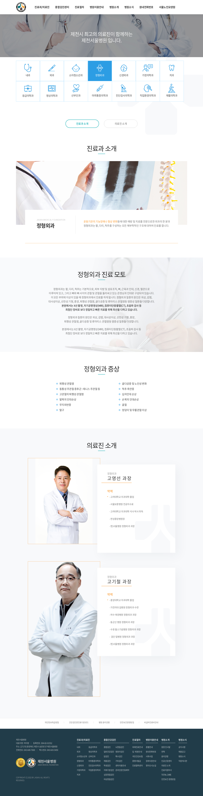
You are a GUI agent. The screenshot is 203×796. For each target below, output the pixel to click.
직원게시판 (182, 760)
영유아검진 (119, 751)
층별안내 (149, 747)
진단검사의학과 (94, 765)
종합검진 (107, 747)
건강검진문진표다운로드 (79, 722)
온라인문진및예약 (122, 770)
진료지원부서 (166, 770)
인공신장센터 (166, 760)
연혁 (163, 751)
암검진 (106, 756)
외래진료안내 (137, 747)
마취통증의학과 (94, 760)
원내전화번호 (146, 7)
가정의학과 (81, 770)
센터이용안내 (120, 765)
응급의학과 (92, 747)
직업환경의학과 (94, 770)
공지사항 (181, 747)
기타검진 (118, 760)
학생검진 (107, 765)
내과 (78, 747)
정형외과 (80, 760)
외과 (78, 751)
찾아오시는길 (151, 765)
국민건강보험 (137, 756)
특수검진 (118, 756)
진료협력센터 (137, 765)
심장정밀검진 (109, 774)
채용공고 (181, 751)
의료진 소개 (165, 765)
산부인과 (91, 756)
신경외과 (80, 765)
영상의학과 (92, 751)
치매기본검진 (109, 770)
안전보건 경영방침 (168, 779)
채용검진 (107, 760)
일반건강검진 (109, 751)
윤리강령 (164, 756)
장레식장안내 (151, 760)
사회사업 (149, 756)
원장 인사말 (165, 747)
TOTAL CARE (166, 774)
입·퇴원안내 (137, 751)
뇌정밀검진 (119, 747)
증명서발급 (136, 760)
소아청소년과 (82, 756)
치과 (78, 774)
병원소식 (181, 756)
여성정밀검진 (109, 779)
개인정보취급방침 (52, 722)
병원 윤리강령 (104, 722)
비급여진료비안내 (151, 722)
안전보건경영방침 (127, 722)
